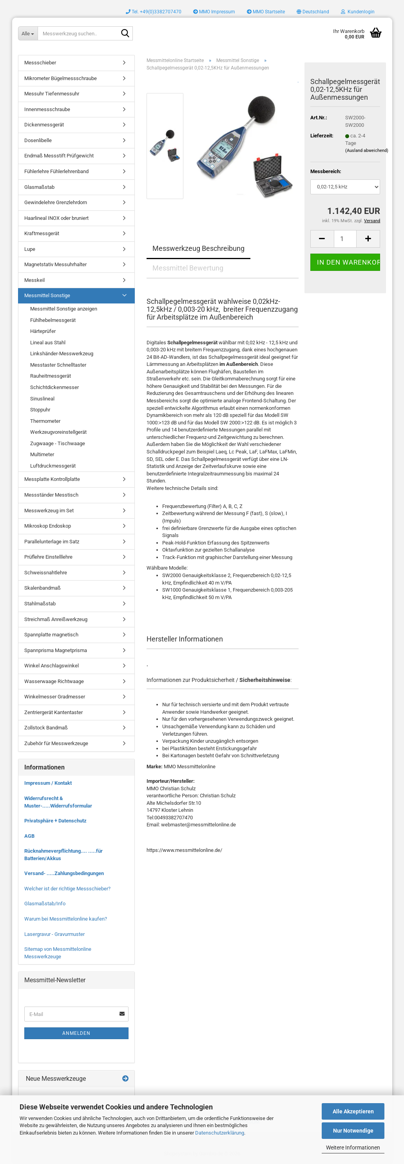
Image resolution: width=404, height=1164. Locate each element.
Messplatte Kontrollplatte (52, 479)
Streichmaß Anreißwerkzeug (55, 619)
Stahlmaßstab (40, 604)
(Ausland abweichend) (366, 150)
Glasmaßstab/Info (44, 903)
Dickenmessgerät (44, 125)
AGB (29, 836)
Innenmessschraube (47, 109)
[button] (313, 12)
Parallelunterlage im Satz (51, 542)
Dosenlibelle (38, 140)
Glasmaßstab (39, 187)
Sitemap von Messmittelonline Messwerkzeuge (57, 952)
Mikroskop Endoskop (47, 526)
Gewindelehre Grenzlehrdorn (55, 202)
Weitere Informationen (353, 1147)
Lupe (29, 249)
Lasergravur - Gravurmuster (54, 934)
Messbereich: (325, 171)
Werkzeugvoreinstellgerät (58, 432)
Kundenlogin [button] (358, 12)
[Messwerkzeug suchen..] (28, 33)
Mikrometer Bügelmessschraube (60, 78)
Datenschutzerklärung (219, 1133)
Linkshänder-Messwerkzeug (61, 353)
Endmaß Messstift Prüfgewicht (59, 156)
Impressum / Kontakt (48, 783)
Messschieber (40, 63)
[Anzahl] (345, 239)
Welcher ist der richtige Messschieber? (67, 889)
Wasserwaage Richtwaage (54, 681)
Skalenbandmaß (42, 588)
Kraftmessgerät (41, 233)
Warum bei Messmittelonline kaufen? (65, 919)
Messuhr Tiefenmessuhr (51, 94)
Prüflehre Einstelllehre (48, 557)
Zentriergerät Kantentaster (53, 712)
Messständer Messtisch (51, 495)
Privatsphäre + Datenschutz (55, 821)
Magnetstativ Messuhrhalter (55, 264)
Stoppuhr (40, 410)
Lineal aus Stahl (47, 342)
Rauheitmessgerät (50, 376)
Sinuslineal (42, 399)
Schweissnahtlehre (45, 573)
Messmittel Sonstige (47, 295)
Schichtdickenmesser (54, 387)
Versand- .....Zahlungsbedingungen (64, 873)
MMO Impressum (214, 12)
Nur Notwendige (353, 1130)
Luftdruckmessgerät (53, 466)
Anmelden (76, 1033)
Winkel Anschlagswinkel (51, 666)
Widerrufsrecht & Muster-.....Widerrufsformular (58, 802)
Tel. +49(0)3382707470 (153, 12)
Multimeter (42, 454)
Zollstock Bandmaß (46, 728)
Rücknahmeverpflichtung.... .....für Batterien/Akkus (63, 854)
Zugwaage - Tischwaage (57, 443)
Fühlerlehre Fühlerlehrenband (56, 171)
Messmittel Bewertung (187, 268)
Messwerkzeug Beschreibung (198, 248)
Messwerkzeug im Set (49, 510)
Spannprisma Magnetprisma (55, 650)
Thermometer (45, 421)
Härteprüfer (43, 331)
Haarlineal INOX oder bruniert (56, 218)
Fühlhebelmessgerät (53, 320)
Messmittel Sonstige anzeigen (63, 309)
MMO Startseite (266, 12)
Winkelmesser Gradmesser (54, 697)
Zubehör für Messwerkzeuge (56, 743)
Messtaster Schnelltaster (58, 365)
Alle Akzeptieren (353, 1111)
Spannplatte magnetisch (51, 635)
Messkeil (34, 280)
